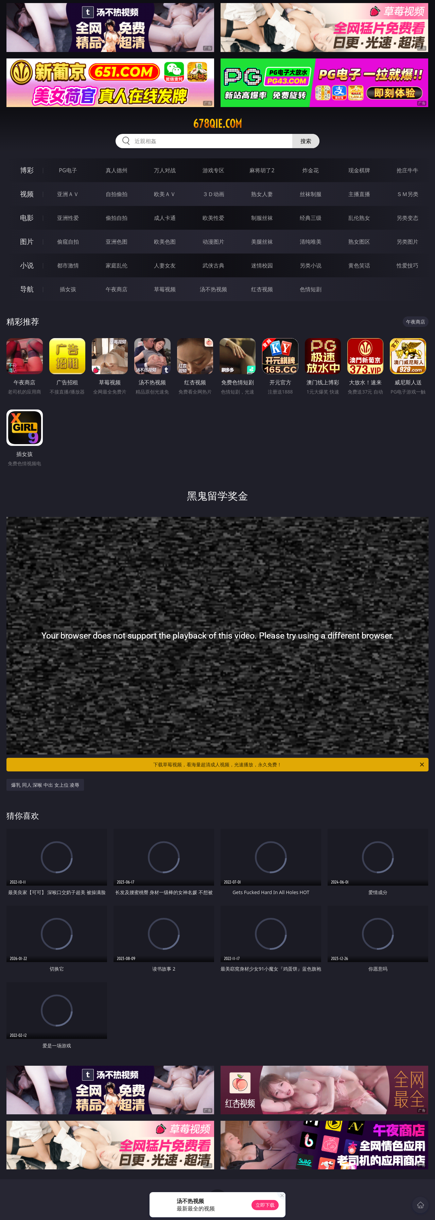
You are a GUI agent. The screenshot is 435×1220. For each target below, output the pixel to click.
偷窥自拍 (68, 241)
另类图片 (407, 241)
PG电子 (68, 170)
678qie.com (217, 123)
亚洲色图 (116, 241)
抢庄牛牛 (407, 170)
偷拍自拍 (116, 218)
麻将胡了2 (261, 170)
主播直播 (359, 194)
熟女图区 (359, 241)
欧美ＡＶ (165, 194)
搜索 (305, 141)
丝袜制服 (310, 194)
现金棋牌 (359, 170)
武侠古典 (213, 265)
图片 (27, 241)
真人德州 (116, 170)
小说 (27, 265)
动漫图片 (213, 241)
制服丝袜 (262, 218)
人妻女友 (165, 265)
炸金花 (310, 170)
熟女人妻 (262, 194)
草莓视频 (165, 289)
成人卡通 (165, 218)
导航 (27, 289)
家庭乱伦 (116, 265)
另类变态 (407, 218)
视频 (27, 193)
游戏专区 (213, 170)
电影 (27, 217)
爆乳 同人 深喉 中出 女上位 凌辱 (45, 785)
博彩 (27, 170)
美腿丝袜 (262, 241)
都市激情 (68, 265)
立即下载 (265, 1205)
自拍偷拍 (116, 194)
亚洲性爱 (68, 218)
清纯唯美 (310, 241)
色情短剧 (310, 289)
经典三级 (310, 218)
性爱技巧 (407, 265)
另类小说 (310, 265)
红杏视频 (262, 289)
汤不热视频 (213, 289)
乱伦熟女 (359, 218)
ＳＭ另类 (407, 194)
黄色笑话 (359, 265)
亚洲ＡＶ (68, 194)
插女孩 (68, 289)
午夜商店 (116, 289)
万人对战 (165, 170)
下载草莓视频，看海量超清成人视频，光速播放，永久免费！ (289, 765)
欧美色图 (165, 241)
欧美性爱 (213, 218)
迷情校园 (262, 265)
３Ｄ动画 (213, 194)
